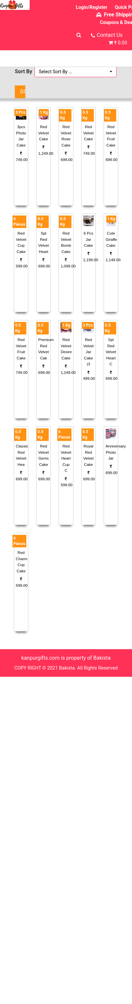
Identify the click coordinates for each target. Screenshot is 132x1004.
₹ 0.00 (120, 43)
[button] (76, 71)
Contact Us (110, 35)
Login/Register (91, 7)
